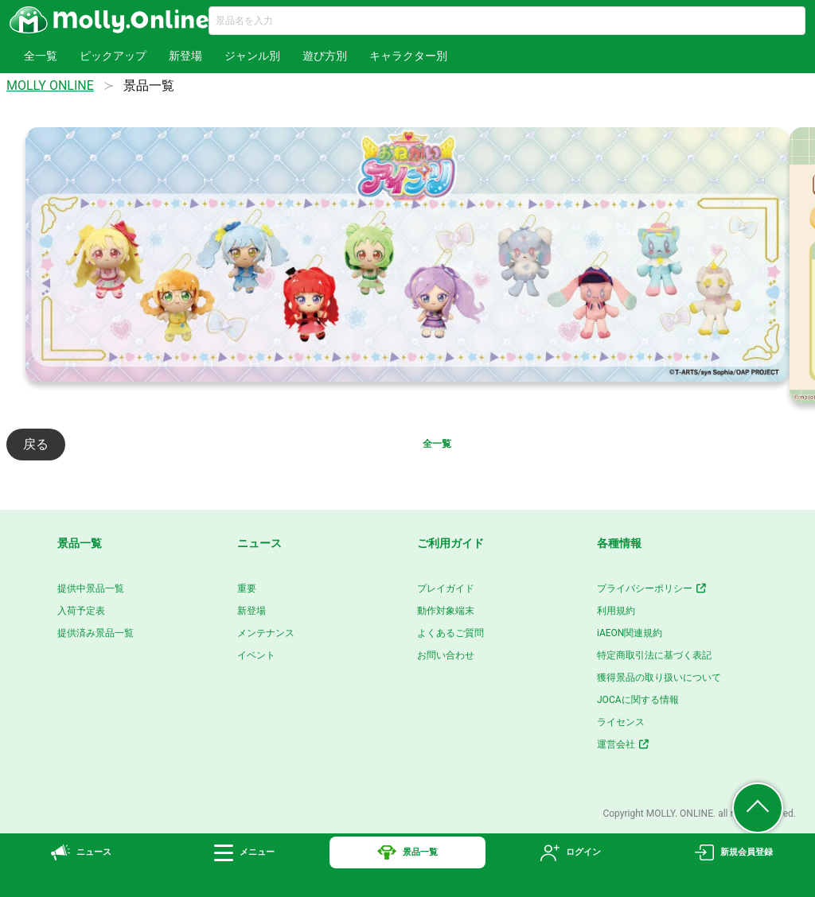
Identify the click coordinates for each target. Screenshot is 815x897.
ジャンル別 (252, 55)
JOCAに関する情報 (638, 699)
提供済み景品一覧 (95, 633)
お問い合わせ (445, 655)
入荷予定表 (81, 610)
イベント (256, 655)
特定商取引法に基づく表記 (654, 655)
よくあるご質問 (450, 633)
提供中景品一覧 (90, 588)
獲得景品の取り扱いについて (659, 677)
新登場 (185, 55)
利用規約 (616, 610)
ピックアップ (113, 55)
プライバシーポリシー (652, 588)
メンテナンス (265, 633)
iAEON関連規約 (629, 633)
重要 (246, 588)
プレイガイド (445, 588)
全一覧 (40, 55)
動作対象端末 (445, 610)
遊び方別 (324, 55)
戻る (36, 444)
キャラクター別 (408, 55)
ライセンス (621, 722)
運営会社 (623, 744)
